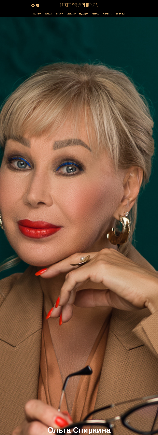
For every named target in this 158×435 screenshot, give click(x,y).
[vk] (33, 6)
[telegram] (37, 6)
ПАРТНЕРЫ (107, 14)
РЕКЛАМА (95, 14)
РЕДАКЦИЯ (83, 14)
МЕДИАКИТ (71, 14)
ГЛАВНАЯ (37, 14)
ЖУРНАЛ (48, 14)
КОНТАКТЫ (120, 14)
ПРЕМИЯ (59, 14)
